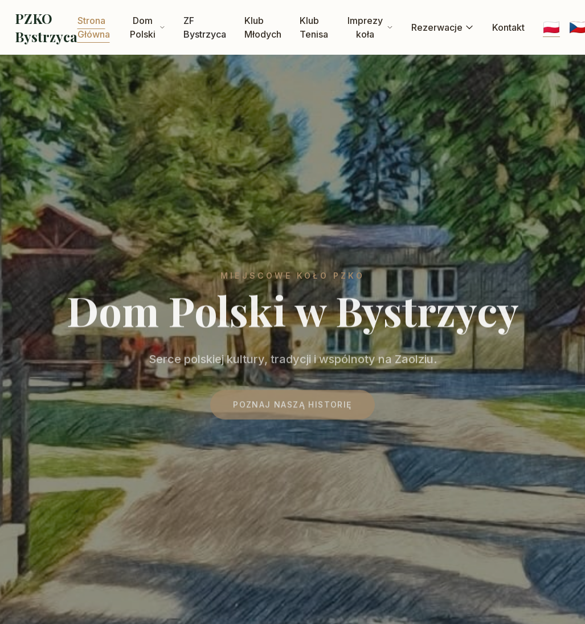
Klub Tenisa (314, 27)
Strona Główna (93, 27)
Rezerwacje (442, 27)
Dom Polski (147, 27)
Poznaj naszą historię (292, 407)
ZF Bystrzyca (204, 27)
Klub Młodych (262, 27)
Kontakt (508, 27)
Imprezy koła (369, 27)
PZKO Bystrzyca (46, 27)
